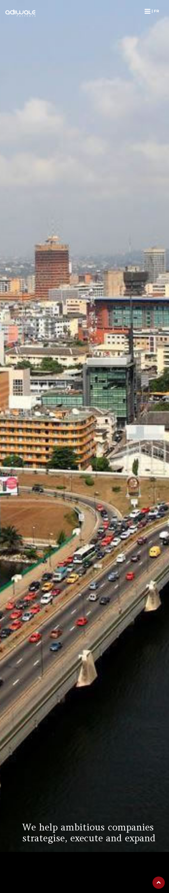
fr (156, 11)
